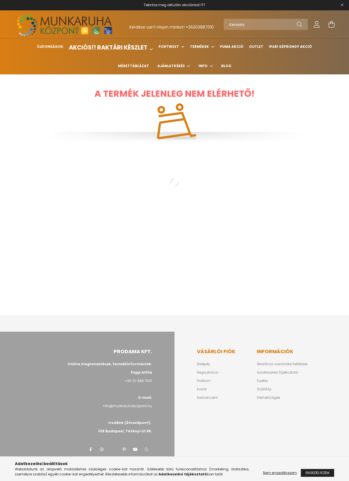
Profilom (204, 381)
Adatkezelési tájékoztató (277, 372)
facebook (90, 449)
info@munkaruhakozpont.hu (127, 406)
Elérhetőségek (268, 398)
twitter (112, 449)
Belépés (203, 364)
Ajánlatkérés (171, 65)
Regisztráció (207, 372)
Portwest (169, 46)
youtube (135, 449)
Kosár (202, 389)
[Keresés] (266, 24)
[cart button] (331, 24)
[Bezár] (342, 5)
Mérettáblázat (133, 65)
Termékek (200, 46)
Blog (226, 65)
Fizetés (262, 381)
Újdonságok (50, 46)
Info (203, 65)
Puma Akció (231, 46)
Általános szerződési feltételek (282, 364)
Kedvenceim (207, 398)
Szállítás (264, 389)
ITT (203, 5)
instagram (101, 449)
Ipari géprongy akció (290, 46)
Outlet (256, 46)
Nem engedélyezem (280, 472)
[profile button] (316, 24)
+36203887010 (200, 27)
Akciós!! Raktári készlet (108, 47)
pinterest (124, 449)
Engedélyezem (317, 472)
